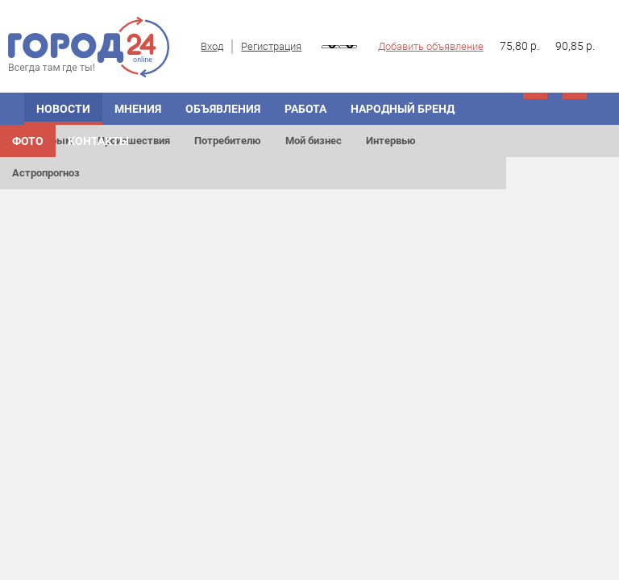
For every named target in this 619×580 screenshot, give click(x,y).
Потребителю (227, 141)
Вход (212, 46)
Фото (28, 141)
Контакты (98, 141)
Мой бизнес (313, 141)
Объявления (222, 108)
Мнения (137, 108)
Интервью (391, 141)
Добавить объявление (431, 46)
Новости (63, 108)
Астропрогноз (46, 173)
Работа (305, 108)
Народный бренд (403, 108)
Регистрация (271, 46)
